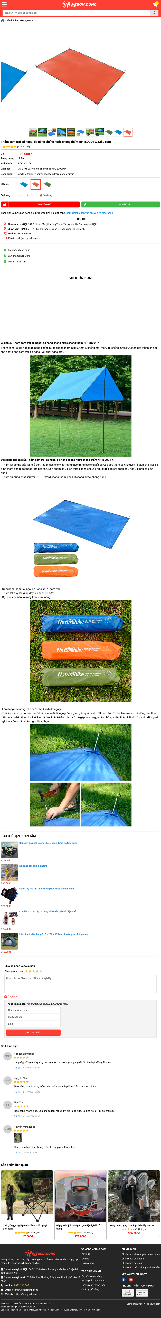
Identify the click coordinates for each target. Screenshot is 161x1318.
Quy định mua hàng (91, 1276)
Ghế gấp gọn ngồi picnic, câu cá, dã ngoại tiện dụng (25, 1227)
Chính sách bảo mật (132, 1263)
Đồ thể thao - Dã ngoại (19, 20)
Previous (3, 1205)
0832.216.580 (24, 233)
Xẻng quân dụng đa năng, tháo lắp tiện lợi (132, 1225)
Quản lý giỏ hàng (90, 1289)
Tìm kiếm (154, 13)
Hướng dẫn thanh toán (93, 1285)
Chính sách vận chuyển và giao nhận (141, 1254)
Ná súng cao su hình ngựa (33, 865)
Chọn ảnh (13, 996)
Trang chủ (2, 21)
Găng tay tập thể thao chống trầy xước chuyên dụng (46, 888)
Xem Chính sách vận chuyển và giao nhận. (89, 212)
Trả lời (17, 1067)
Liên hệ (85, 1258)
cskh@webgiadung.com (25, 1289)
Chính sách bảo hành (133, 1258)
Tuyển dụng (87, 1263)
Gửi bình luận (33, 1032)
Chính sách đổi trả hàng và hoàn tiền (141, 1267)
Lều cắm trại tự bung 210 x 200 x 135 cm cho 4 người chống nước (54, 934)
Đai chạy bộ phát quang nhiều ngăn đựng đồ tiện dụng (48, 843)
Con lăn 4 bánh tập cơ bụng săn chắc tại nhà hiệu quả (47, 911)
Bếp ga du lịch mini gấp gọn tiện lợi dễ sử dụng (78, 1227)
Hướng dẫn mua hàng (93, 1280)
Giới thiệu (86, 1254)
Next (158, 1205)
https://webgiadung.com (28, 1294)
